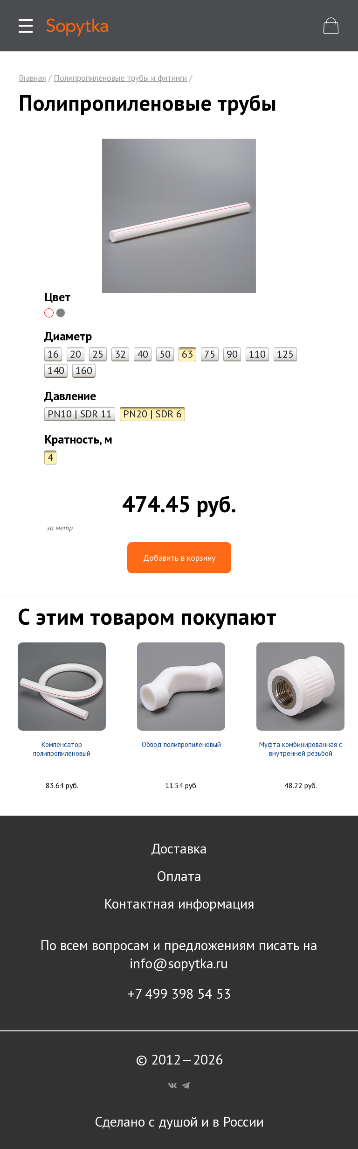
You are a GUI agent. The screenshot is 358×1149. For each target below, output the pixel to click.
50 (165, 353)
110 (257, 353)
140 (56, 370)
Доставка (179, 848)
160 (84, 370)
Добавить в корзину (179, 557)
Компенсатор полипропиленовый (61, 749)
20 (75, 353)
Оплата (179, 876)
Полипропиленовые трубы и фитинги (120, 77)
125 (285, 353)
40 (142, 353)
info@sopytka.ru (179, 963)
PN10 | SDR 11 (80, 413)
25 (97, 353)
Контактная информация (179, 903)
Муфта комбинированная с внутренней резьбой (300, 749)
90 (232, 353)
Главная (32, 77)
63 (187, 353)
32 (120, 353)
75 (209, 353)
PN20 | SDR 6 (152, 413)
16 (53, 353)
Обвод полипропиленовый (181, 744)
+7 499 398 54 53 (179, 993)
